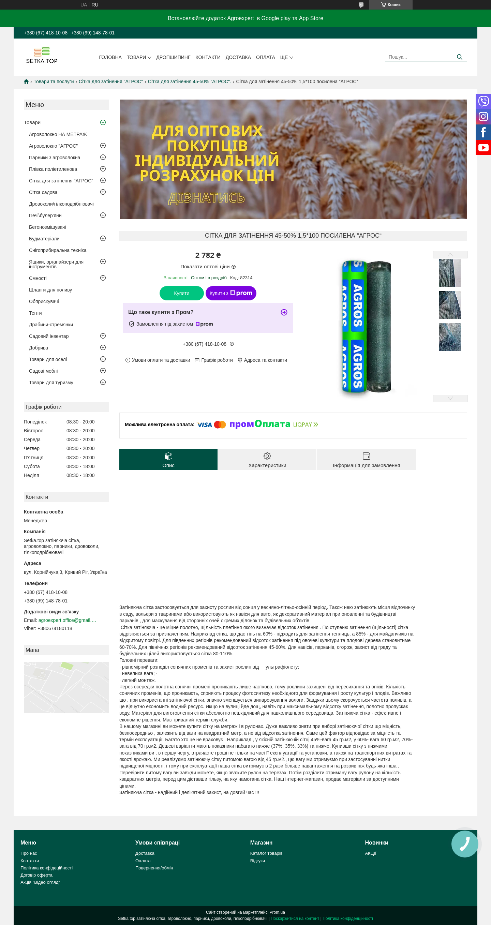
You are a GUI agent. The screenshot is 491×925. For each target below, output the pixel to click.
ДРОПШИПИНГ (173, 57)
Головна (110, 57)
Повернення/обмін (154, 867)
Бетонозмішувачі (47, 227)
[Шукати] (459, 57)
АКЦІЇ (370, 853)
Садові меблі (43, 371)
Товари (136, 57)
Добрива (38, 347)
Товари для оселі (48, 359)
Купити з (231, 293)
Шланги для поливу (50, 290)
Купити (182, 293)
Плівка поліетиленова (53, 169)
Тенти (35, 313)
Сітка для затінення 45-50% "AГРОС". (189, 81)
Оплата (265, 57)
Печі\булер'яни (45, 215)
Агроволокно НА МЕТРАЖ (58, 134)
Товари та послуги (53, 81)
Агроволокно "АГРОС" (53, 146)
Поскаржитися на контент (295, 918)
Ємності (38, 278)
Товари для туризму (51, 382)
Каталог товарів (266, 853)
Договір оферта (36, 875)
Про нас (28, 853)
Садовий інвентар (49, 336)
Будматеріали (44, 238)
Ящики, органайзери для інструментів (56, 264)
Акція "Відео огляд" (40, 882)
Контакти (208, 57)
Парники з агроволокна (54, 157)
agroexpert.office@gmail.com (67, 620)
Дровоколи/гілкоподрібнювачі (61, 204)
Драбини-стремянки (51, 324)
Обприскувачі (44, 301)
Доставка (238, 57)
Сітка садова (43, 192)
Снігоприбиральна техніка (58, 250)
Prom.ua (277, 912)
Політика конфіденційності (348, 918)
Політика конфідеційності (46, 867)
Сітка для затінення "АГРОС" (111, 81)
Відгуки (257, 860)
